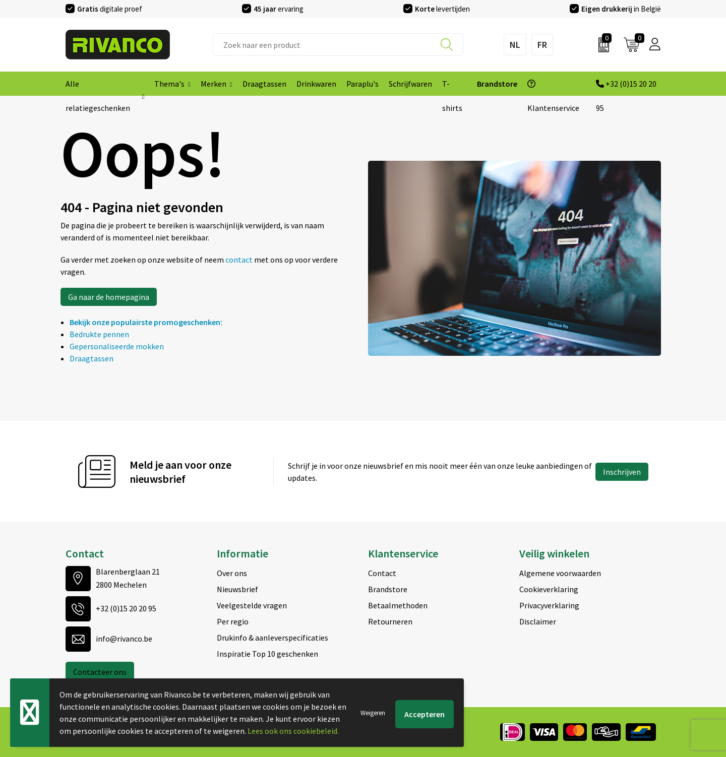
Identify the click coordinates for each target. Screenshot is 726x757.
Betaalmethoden (398, 605)
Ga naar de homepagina (108, 297)
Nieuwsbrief (237, 589)
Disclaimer (537, 621)
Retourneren (390, 621)
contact (239, 260)
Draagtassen (91, 358)
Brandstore (387, 589)
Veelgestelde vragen (252, 605)
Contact (382, 573)
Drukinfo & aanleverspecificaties (272, 638)
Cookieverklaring (548, 589)
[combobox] (338, 44)
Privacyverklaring (549, 605)
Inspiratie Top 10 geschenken (267, 654)
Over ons (232, 573)
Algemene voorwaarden (560, 573)
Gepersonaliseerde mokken (117, 346)
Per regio (233, 621)
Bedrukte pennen (99, 334)
